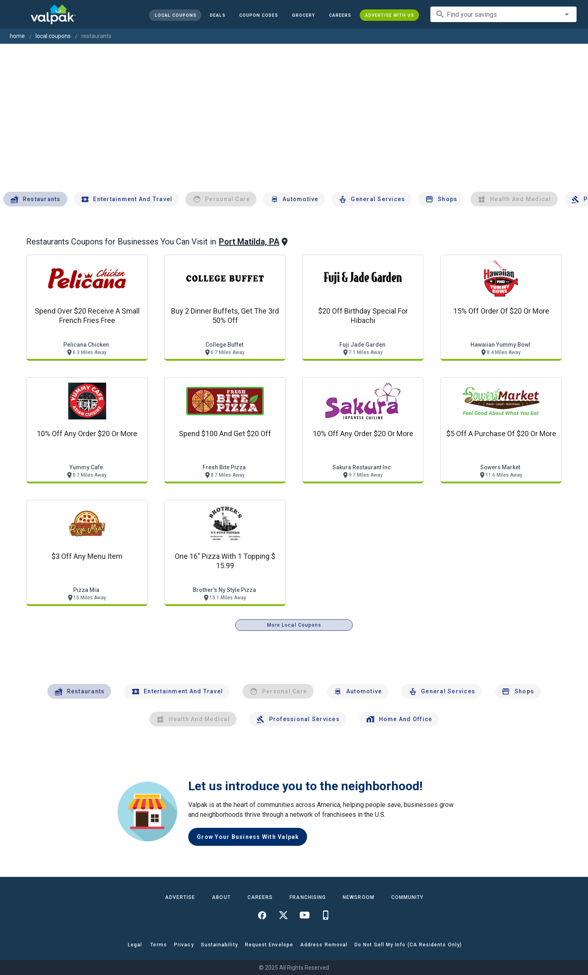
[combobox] (503, 14)
